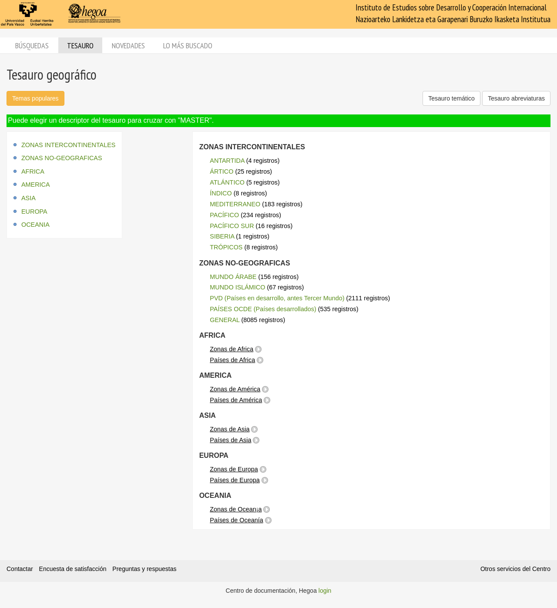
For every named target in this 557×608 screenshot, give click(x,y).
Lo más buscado (187, 45)
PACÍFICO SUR (232, 225)
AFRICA (32, 171)
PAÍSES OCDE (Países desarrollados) (263, 309)
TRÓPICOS (226, 247)
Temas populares (35, 98)
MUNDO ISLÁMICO (237, 287)
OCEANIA (35, 224)
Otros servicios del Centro (515, 568)
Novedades (128, 45)
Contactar (20, 568)
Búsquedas (32, 45)
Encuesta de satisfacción (73, 568)
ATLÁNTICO (227, 182)
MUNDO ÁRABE (233, 276)
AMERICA (35, 184)
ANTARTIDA (227, 160)
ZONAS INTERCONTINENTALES (68, 144)
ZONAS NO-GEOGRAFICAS (61, 158)
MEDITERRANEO (235, 204)
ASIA (28, 198)
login (325, 590)
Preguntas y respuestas (144, 568)
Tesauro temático (451, 98)
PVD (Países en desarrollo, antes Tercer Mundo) (277, 298)
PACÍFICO (224, 215)
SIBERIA (222, 236)
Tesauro (80, 45)
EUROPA (34, 211)
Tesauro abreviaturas (516, 98)
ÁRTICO (221, 171)
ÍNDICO (221, 193)
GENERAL (224, 319)
